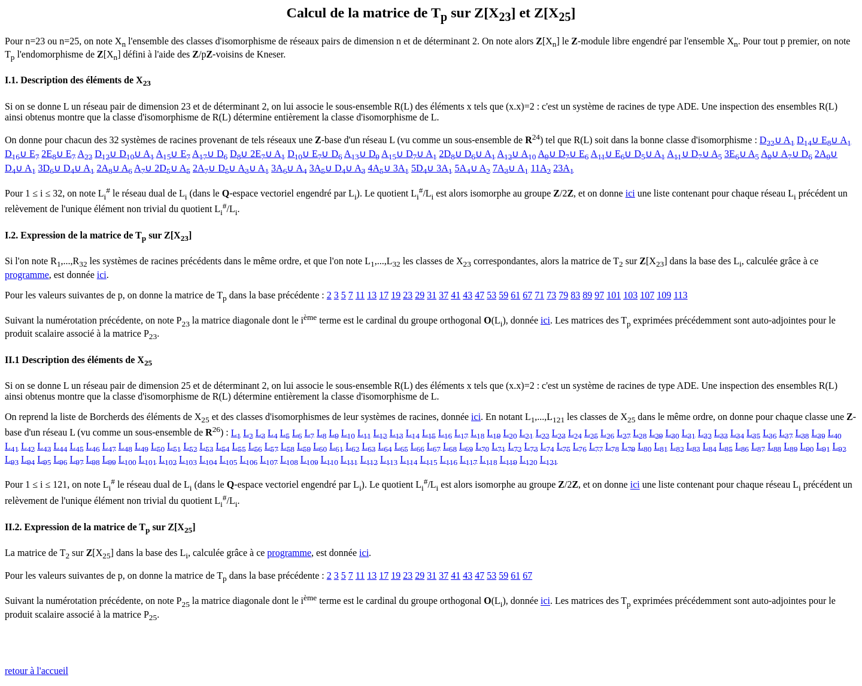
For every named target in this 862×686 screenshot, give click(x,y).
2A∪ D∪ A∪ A (231, 168)
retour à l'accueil (36, 671)
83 (575, 295)
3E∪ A (741, 154)
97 (599, 295)
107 (647, 295)
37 (443, 295)
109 (664, 295)
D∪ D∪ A (124, 154)
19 (395, 295)
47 (479, 295)
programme (27, 275)
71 (539, 295)
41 (455, 295)
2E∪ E (58, 154)
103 (630, 295)
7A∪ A (511, 168)
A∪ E (173, 154)
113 (680, 295)
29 (419, 295)
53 (491, 295)
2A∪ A (114, 168)
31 (431, 295)
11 (360, 295)
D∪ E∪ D (314, 154)
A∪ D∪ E (563, 154)
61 (515, 295)
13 (372, 295)
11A (541, 168)
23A (563, 168)
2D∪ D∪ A (467, 154)
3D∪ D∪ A (66, 168)
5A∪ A (472, 168)
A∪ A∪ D (786, 154)
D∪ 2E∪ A (257, 154)
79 (563, 295)
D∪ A (777, 140)
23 (407, 295)
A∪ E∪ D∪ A (628, 154)
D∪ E (22, 154)
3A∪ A (289, 168)
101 (613, 295)
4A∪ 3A (388, 168)
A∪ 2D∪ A (162, 168)
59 (503, 295)
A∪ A (516, 154)
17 (383, 295)
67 (527, 295)
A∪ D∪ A (408, 154)
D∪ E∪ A (824, 140)
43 (467, 295)
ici (630, 193)
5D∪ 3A (431, 168)
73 (551, 295)
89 (587, 295)
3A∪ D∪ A (337, 168)
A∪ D (209, 154)
